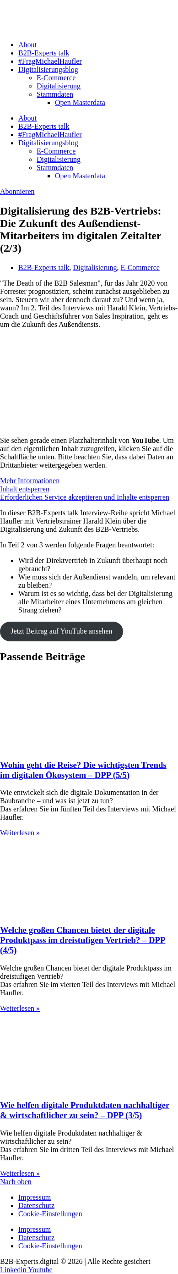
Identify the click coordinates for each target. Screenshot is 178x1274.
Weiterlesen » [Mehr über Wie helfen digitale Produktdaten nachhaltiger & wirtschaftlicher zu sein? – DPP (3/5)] (20, 1173)
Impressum (34, 1197)
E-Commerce (56, 78)
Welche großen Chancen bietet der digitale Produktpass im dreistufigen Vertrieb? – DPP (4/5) (82, 940)
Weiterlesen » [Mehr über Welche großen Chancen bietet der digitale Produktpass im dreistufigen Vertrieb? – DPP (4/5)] (20, 1008)
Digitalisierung (59, 86)
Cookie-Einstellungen (50, 1214)
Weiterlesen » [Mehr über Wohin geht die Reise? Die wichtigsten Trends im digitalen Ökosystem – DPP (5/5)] (20, 833)
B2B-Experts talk (44, 53)
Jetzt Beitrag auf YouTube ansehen (61, 631)
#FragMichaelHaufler (50, 61)
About (27, 45)
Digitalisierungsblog (48, 69)
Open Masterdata (80, 102)
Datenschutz (36, 1205)
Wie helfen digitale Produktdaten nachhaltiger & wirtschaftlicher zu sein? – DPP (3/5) (84, 1110)
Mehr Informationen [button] (29, 481)
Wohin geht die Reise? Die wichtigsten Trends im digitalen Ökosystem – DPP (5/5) (83, 770)
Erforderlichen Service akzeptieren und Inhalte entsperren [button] (84, 497)
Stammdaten (55, 94)
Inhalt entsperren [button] (24, 489)
